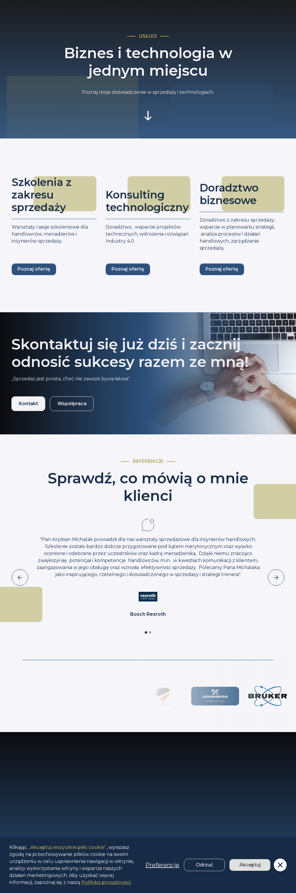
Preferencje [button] (162, 864)
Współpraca (65, 403)
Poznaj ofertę (34, 275)
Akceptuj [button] (250, 865)
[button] (280, 865)
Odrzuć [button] (204, 865)
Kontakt (22, 403)
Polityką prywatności (106, 882)
